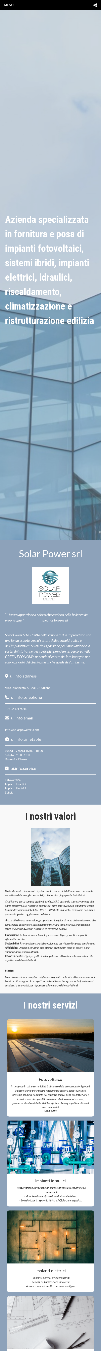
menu (9, 5)
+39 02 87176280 (16, 708)
